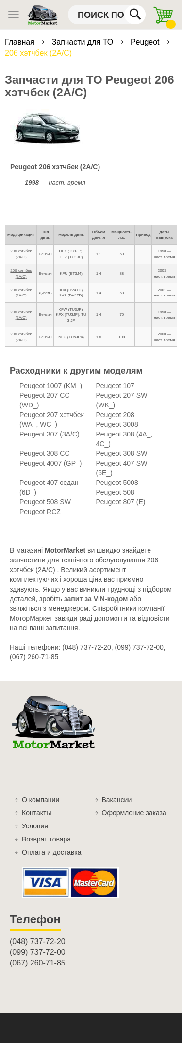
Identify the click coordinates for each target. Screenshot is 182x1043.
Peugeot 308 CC (44, 453)
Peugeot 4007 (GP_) (50, 463)
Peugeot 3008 (117, 424)
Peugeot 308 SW (122, 453)
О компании (40, 800)
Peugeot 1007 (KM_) (50, 385)
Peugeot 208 (115, 415)
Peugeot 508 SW (45, 502)
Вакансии (117, 800)
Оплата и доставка (51, 852)
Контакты (36, 813)
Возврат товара (46, 839)
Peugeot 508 (115, 492)
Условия (35, 826)
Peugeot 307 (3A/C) (49, 434)
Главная (20, 42)
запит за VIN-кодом (96, 599)
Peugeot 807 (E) (121, 502)
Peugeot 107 (115, 385)
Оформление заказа (134, 813)
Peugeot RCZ (40, 511)
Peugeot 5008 (117, 482)
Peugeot (146, 42)
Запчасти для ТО (84, 42)
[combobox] (107, 14)
